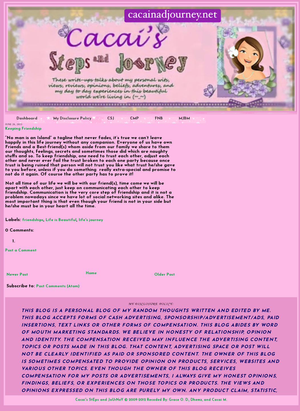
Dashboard (27, 118)
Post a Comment (21, 250)
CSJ (110, 118)
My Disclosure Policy (72, 118)
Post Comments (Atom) (58, 286)
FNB (159, 118)
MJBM (184, 118)
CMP (134, 118)
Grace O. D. (179, 400)
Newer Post (17, 274)
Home (91, 273)
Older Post (164, 274)
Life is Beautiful (61, 220)
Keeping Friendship (23, 129)
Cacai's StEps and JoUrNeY (99, 400)
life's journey (91, 220)
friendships (32, 220)
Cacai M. (219, 400)
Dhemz (196, 400)
